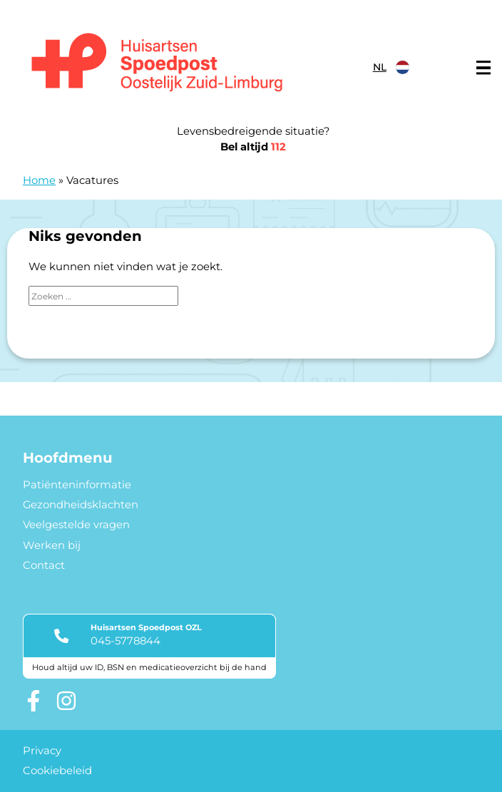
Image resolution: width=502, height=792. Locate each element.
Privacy (42, 750)
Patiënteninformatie (77, 484)
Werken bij (52, 545)
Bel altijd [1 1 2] (253, 146)
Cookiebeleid (57, 770)
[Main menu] (483, 68)
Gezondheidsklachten (80, 504)
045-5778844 (125, 640)
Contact (44, 565)
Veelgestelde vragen (76, 524)
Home (39, 180)
